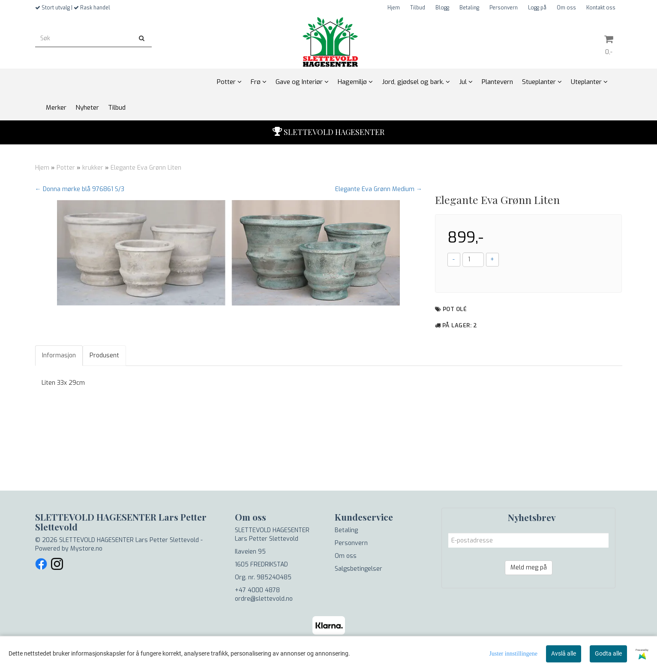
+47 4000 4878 (257, 590)
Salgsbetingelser (358, 569)
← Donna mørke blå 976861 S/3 (79, 189)
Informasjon (59, 355)
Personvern (503, 7)
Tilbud (417, 7)
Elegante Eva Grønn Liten (146, 168)
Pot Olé (455, 309)
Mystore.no (86, 549)
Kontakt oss (600, 7)
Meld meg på (528, 567)
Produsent (104, 355)
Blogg (442, 7)
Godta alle (608, 653)
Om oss (566, 7)
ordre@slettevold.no (264, 599)
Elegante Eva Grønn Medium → (378, 189)
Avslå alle (563, 653)
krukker (92, 168)
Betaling (469, 7)
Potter (66, 168)
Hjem (393, 7)
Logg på (537, 7)
